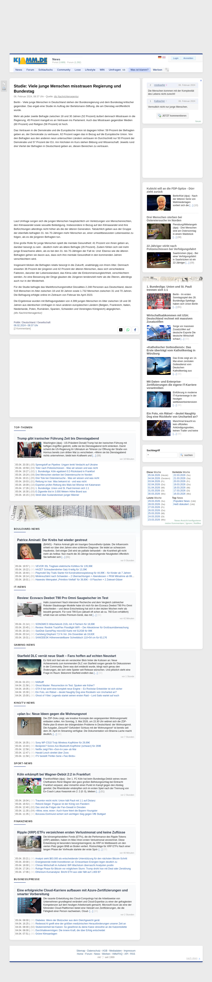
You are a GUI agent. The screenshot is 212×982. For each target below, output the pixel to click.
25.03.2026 (154, 513)
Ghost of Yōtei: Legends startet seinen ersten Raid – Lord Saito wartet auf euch (77, 695)
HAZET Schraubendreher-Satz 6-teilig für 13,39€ (61, 569)
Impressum (129, 950)
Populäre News (182, 501)
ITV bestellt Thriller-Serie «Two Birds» (55, 756)
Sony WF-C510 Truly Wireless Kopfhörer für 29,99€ (62, 742)
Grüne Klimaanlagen (46, 933)
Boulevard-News (27, 528)
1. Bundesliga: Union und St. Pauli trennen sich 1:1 (62, 488)
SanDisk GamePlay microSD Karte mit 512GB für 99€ (63, 630)
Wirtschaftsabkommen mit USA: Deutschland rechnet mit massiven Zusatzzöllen (170, 318)
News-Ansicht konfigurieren (188, 520)
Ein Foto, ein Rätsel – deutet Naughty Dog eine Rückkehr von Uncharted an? (76, 692)
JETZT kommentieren (172, 115)
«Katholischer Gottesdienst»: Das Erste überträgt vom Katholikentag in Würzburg (171, 350)
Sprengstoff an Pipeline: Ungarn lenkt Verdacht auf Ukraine (66, 464)
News (18, 69)
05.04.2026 (154, 475)
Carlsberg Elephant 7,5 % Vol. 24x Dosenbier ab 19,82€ (65, 634)
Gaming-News (24, 644)
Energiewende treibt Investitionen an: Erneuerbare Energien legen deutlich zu (76, 862)
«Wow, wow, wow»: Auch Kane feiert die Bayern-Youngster (66, 810)
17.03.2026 (179, 490)
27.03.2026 (154, 507)
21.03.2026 (179, 478)
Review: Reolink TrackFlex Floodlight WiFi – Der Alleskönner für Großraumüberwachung (82, 627)
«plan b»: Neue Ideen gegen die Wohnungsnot (52, 714)
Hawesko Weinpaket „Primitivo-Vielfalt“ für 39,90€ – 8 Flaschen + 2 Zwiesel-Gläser (79, 579)
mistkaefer (159, 85)
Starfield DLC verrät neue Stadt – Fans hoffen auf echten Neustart (66, 656)
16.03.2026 (179, 493)
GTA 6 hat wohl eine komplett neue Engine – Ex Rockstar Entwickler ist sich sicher (78, 688)
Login (175, 58)
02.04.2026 (154, 484)
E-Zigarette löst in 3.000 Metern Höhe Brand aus (61, 491)
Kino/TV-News (24, 702)
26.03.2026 (154, 510)
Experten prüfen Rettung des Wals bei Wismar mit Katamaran (68, 484)
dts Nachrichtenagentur (66, 96)
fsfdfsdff (39, 682)
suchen (186, 455)
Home (80, 954)
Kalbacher (159, 101)
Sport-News (23, 763)
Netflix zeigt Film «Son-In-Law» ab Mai (55, 749)
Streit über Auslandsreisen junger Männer (57, 495)
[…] (94, 455)
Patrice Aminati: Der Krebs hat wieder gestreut (52, 540)
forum (198, 121)
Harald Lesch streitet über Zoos (52, 752)
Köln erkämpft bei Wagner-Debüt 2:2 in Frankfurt (53, 774)
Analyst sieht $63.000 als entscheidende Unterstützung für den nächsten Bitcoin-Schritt (81, 858)
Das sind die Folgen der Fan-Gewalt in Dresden (60, 807)
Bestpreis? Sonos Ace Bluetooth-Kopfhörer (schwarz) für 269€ (68, 746)
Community (63, 69)
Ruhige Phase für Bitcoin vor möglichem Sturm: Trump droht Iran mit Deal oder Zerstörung (83, 868)
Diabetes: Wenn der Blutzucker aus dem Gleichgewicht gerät (67, 920)
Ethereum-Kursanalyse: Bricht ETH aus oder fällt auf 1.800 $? (68, 872)
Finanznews (23, 821)
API (126, 954)
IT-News (20, 586)
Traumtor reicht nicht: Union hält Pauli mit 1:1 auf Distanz (65, 800)
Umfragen (117, 69)
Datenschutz (94, 950)
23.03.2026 (154, 519)
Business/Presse (27, 879)
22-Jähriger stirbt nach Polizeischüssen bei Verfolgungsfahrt (171, 247)
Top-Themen (23, 427)
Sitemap (81, 950)
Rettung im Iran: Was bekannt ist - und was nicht (61, 481)
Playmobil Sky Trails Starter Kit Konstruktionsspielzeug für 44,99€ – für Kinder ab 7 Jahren (83, 573)
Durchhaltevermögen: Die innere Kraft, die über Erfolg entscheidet (70, 930)
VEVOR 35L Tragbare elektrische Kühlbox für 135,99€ (64, 566)
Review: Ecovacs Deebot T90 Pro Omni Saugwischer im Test (62, 598)
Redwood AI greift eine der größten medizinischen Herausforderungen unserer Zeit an (80, 923)
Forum (30, 69)
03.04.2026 (154, 481)
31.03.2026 (154, 490)
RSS (132, 954)
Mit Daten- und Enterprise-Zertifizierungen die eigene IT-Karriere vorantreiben (172, 385)
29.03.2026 (154, 501)
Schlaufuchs (45, 69)
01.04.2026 (154, 487)
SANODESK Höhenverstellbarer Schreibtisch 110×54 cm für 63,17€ (71, 637)
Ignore (189, 523)
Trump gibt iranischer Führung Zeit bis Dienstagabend (58, 438)
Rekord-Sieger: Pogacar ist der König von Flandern (62, 804)
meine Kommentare (174, 523)
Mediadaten (115, 950)
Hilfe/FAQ (117, 954)
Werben (157, 69)
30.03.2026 (154, 493)
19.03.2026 (179, 484)
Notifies (197, 523)
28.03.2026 (154, 504)
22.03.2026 (179, 475)
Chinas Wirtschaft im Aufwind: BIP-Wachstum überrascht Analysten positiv (74, 865)
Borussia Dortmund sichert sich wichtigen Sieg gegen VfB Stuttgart (70, 814)
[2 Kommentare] (22, 328)
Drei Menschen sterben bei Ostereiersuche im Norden (63, 474)
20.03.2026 (179, 481)
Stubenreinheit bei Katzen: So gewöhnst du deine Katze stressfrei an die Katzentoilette (81, 927)
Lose (78, 69)
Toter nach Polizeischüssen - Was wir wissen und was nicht (66, 468)
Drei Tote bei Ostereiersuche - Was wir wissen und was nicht (67, 478)
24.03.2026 (154, 516)
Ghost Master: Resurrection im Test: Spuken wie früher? (65, 685)
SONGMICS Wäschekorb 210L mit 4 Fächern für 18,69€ (65, 624)
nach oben (192, 958)
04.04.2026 (154, 478)
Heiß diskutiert (181, 504)
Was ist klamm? (139, 69)
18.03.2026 (179, 487)
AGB (104, 950)
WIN (102, 69)
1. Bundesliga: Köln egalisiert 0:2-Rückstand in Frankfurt (65, 471)
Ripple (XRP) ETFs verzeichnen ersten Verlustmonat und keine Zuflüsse (71, 832)
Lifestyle (90, 69)
